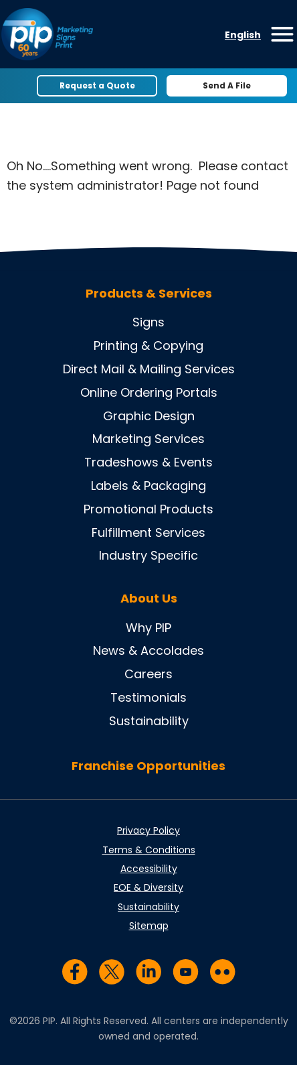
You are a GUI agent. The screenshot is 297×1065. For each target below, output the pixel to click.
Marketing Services (148, 438)
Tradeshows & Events (148, 462)
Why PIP (148, 627)
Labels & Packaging (148, 485)
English (243, 35)
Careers (148, 674)
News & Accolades (148, 650)
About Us (148, 598)
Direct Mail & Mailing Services (149, 369)
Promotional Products (148, 509)
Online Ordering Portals (148, 392)
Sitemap (149, 925)
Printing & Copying (148, 345)
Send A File (227, 85)
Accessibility (148, 868)
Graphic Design (149, 416)
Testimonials (148, 697)
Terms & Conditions (148, 850)
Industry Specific (148, 555)
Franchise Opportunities (148, 765)
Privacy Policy (148, 830)
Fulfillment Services (148, 532)
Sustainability (149, 720)
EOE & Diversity (148, 887)
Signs (148, 322)
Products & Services (149, 293)
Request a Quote (97, 85)
